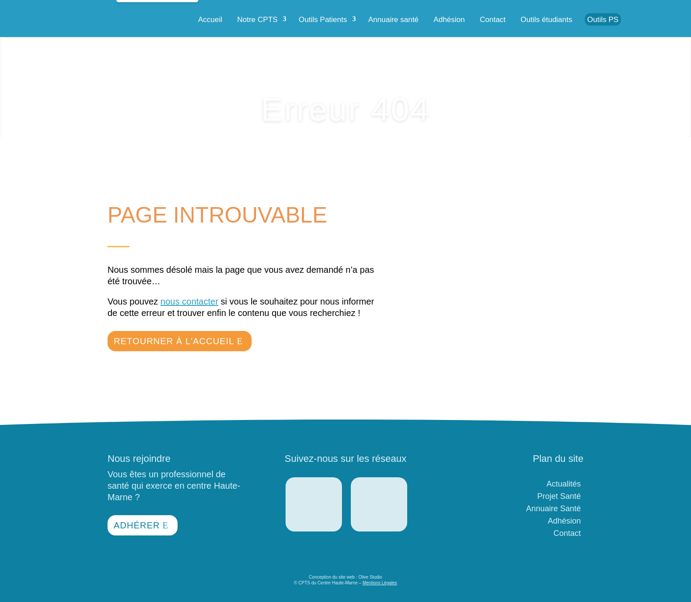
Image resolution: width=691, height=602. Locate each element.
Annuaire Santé (553, 508)
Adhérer (137, 525)
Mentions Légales (380, 582)
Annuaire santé (393, 19)
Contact (493, 19)
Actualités (563, 483)
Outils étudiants (546, 19)
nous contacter (189, 301)
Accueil (210, 19)
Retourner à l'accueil (174, 341)
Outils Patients (323, 19)
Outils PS (603, 19)
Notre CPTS (257, 19)
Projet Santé (559, 496)
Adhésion (449, 19)
